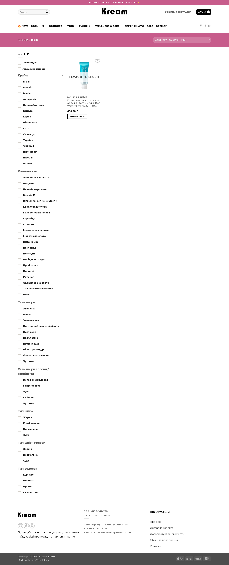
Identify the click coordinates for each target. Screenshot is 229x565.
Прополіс (29, 271)
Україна (28, 140)
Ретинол (28, 277)
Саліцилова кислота (36, 282)
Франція (28, 145)
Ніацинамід (30, 241)
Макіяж (85, 25)
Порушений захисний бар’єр (41, 326)
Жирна (27, 417)
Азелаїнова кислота (36, 177)
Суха (26, 434)
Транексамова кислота (38, 288)
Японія (27, 163)
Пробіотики (30, 265)
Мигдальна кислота (36, 230)
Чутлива (28, 361)
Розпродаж (30, 62)
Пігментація (31, 343)
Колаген (28, 224)
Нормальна (30, 429)
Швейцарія (30, 151)
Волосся (57, 25)
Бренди (162, 25)
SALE (150, 26)
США (26, 128)
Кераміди (29, 218)
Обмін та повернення (164, 540)
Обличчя (38, 25)
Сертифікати (134, 26)
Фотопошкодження (36, 355)
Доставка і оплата (161, 527)
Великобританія (33, 105)
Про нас (155, 521)
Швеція (28, 157)
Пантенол (29, 247)
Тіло (71, 25)
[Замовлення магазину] (182, 40)
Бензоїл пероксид (35, 189)
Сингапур (29, 134)
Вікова (27, 314)
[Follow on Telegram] (209, 26)
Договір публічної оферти (167, 534)
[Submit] (47, 12)
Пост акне (29, 332)
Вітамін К (29, 195)
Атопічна (29, 308)
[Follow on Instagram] (201, 26)
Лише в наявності (34, 69)
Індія (26, 81)
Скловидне (30, 492)
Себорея (28, 397)
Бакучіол (28, 183)
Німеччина (30, 122)
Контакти (156, 546)
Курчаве (28, 474)
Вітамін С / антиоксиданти (40, 200)
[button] (178, 12)
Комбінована (31, 423)
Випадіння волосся (35, 379)
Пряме (27, 486)
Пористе (28, 480)
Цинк (26, 294)
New (23, 26)
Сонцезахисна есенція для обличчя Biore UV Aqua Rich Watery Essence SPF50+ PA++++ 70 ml (83, 103)
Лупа (26, 391)
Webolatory (42, 560)
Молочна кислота (34, 236)
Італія (26, 93)
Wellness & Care (108, 25)
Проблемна (30, 337)
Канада (28, 110)
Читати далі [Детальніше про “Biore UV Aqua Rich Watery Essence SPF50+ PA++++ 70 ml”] (77, 116)
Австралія (29, 99)
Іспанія (27, 87)
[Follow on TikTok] (205, 26)
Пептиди (29, 253)
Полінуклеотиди (34, 259)
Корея (27, 116)
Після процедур (33, 349)
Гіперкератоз (31, 385)
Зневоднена (31, 320)
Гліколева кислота (35, 206)
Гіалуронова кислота (36, 212)
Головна (23, 40)
